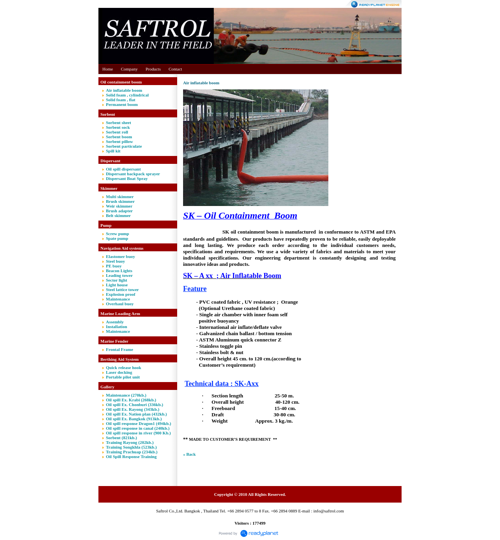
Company (129, 69)
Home (107, 69)
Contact (175, 69)
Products (153, 69)
